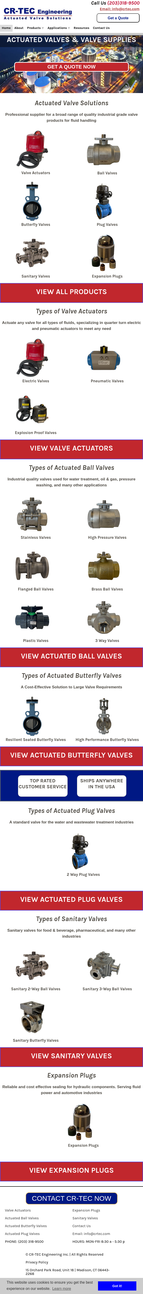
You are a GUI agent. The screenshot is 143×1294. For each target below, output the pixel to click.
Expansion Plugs (86, 1210)
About (19, 28)
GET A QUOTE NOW (72, 67)
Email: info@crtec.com (120, 9)
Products (35, 28)
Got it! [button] (117, 1286)
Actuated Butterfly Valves (26, 1226)
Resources (81, 28)
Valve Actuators (18, 1210)
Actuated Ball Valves (22, 1218)
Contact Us (101, 28)
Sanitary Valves (85, 1218)
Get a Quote (118, 18)
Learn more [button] (61, 1289)
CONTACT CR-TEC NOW (71, 1198)
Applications (59, 28)
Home (6, 28)
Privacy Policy (37, 1262)
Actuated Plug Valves (22, 1234)
